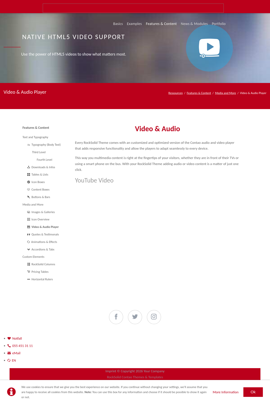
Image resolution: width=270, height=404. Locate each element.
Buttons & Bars (41, 197)
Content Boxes (41, 189)
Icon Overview (40, 219)
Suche (133, 8)
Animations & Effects (44, 242)
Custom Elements (33, 257)
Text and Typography (35, 137)
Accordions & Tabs (43, 249)
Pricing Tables (40, 272)
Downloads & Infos (43, 167)
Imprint (111, 371)
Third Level (39, 152)
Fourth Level (44, 159)
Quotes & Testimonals (45, 234)
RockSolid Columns (43, 264)
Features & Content (199, 93)
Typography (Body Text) (46, 144)
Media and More (225, 93)
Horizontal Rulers (42, 279)
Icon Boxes (38, 182)
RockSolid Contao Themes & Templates (135, 377)
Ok (253, 392)
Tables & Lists (40, 174)
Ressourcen (175, 93)
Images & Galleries (43, 212)
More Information (225, 392)
